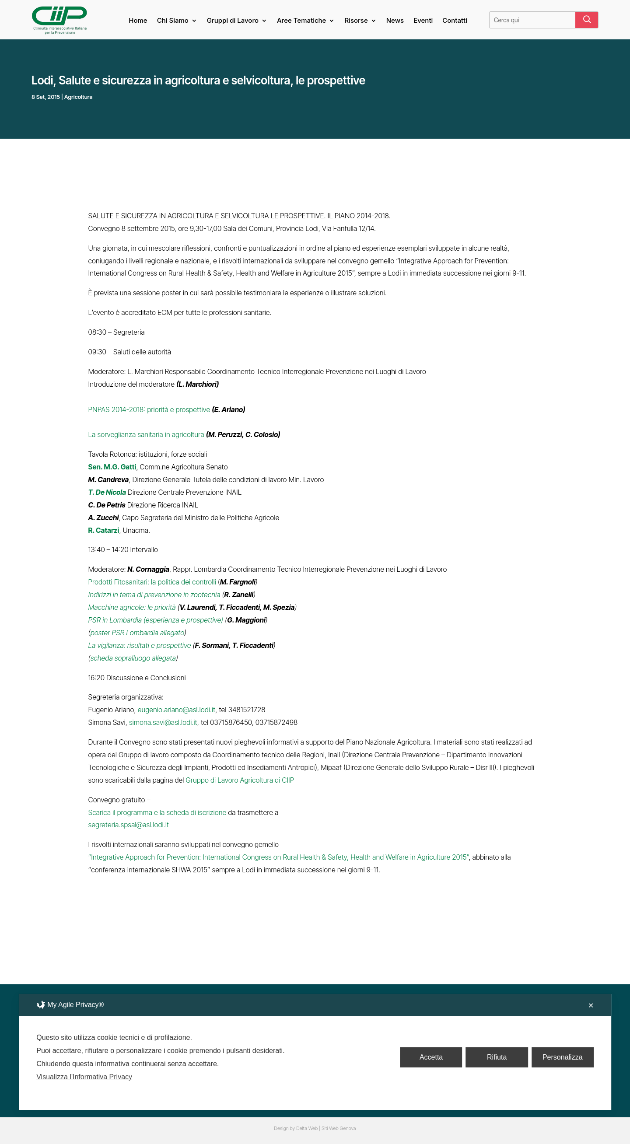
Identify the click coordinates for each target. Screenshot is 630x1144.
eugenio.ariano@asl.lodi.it (177, 709)
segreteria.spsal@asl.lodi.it (128, 824)
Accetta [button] (431, 1057)
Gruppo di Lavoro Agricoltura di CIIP (240, 780)
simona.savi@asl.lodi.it (163, 722)
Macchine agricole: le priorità (132, 607)
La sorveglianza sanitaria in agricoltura (146, 434)
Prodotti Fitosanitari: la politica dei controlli (152, 581)
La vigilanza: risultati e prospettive (139, 645)
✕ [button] (591, 1005)
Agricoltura (78, 96)
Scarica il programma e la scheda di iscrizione (157, 812)
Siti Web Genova (339, 1128)
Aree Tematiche (301, 20)
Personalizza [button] (562, 1057)
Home (138, 20)
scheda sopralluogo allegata (133, 658)
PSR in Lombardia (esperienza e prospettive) (156, 620)
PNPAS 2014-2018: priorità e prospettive (149, 409)
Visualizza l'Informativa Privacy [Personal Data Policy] (84, 1077)
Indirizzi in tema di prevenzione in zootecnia (154, 594)
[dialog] (315, 1052)
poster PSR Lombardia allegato (137, 632)
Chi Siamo (173, 20)
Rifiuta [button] (497, 1057)
